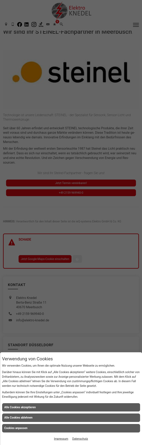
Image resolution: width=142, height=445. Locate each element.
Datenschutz (80, 438)
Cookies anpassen (15, 428)
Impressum (61, 438)
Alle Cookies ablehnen (18, 417)
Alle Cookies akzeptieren (20, 407)
